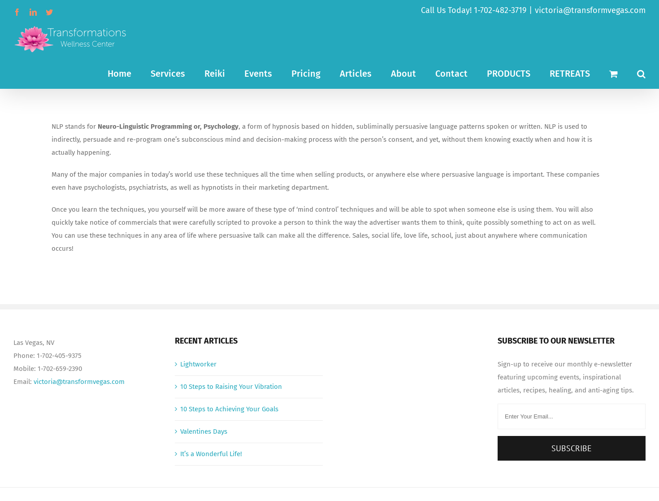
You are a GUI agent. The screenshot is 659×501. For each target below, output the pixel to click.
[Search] (641, 72)
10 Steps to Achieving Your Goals (229, 409)
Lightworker (198, 364)
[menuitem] (129, 72)
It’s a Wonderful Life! (211, 454)
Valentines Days (203, 431)
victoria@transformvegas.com (590, 10)
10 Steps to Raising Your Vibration (231, 387)
